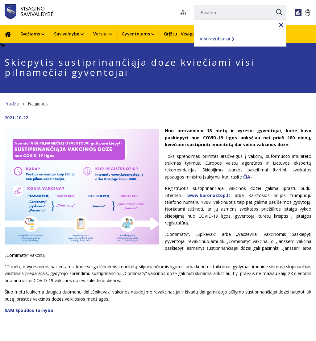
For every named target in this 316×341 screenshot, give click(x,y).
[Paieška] (240, 12)
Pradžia (12, 104)
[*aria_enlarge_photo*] (82, 243)
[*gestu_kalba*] (308, 12)
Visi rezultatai (217, 39)
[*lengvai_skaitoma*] (298, 12)
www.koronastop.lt (208, 195)
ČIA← (249, 177)
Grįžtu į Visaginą (181, 34)
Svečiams (30, 34)
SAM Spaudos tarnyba (29, 310)
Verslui (100, 34)
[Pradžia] (10, 34)
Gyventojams (136, 34)
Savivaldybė (66, 34)
